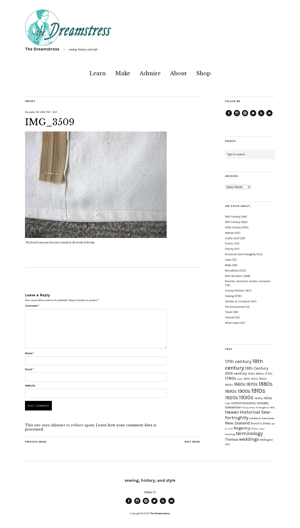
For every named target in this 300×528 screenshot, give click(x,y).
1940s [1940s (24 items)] (258, 398)
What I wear (232, 322)
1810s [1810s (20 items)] (247, 378)
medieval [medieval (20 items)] (255, 418)
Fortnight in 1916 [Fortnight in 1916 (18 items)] (265, 407)
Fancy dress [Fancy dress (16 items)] (248, 407)
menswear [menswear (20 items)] (267, 418)
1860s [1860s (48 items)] (239, 384)
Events (229, 243)
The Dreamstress (42, 49)
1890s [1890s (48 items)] (231, 391)
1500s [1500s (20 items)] (251, 373)
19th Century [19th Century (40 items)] (256, 368)
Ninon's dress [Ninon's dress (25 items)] (261, 423)
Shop (203, 73)
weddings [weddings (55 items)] (249, 439)
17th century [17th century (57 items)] (238, 361)
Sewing (229, 296)
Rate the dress (234, 276)
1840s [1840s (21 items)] (263, 378)
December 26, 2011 (35, 112)
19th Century (232, 222)
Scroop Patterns (235, 290)
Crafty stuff (232, 238)
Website (30, 385)
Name (29, 353)
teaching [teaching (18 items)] (230, 434)
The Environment (235, 306)
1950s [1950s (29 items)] (268, 398)
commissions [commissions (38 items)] (243, 403)
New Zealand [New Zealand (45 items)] (237, 422)
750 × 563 (51, 112)
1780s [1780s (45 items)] (230, 378)
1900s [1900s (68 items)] (244, 391)
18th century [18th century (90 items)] (244, 364)
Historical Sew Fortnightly (240, 254)
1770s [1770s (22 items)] (268, 373)
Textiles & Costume (237, 301)
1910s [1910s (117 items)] (258, 390)
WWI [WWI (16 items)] (227, 444)
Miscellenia (231, 270)
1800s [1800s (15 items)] (240, 379)
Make (122, 73)
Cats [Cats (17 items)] (227, 403)
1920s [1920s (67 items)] (231, 397)
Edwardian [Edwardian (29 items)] (233, 407)
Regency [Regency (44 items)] (242, 427)
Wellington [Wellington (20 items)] (266, 439)
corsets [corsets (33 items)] (263, 403)
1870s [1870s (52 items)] (252, 384)
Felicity (229, 248)
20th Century (233, 227)
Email (29, 369)
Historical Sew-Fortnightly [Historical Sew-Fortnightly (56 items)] (248, 414)
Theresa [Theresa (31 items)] (231, 439)
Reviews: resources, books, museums (248, 281)
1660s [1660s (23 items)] (260, 373)
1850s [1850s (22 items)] (229, 385)
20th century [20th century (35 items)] (236, 373)
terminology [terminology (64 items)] (249, 433)
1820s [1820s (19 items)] (254, 378)
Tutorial (229, 317)
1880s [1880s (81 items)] (266, 384)
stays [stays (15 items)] (262, 428)
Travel (228, 312)
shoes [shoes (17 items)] (254, 428)
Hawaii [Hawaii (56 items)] (232, 412)
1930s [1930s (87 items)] (246, 397)
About (178, 73)
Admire (150, 73)
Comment (32, 305)
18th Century (232, 216)
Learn (97, 73)
